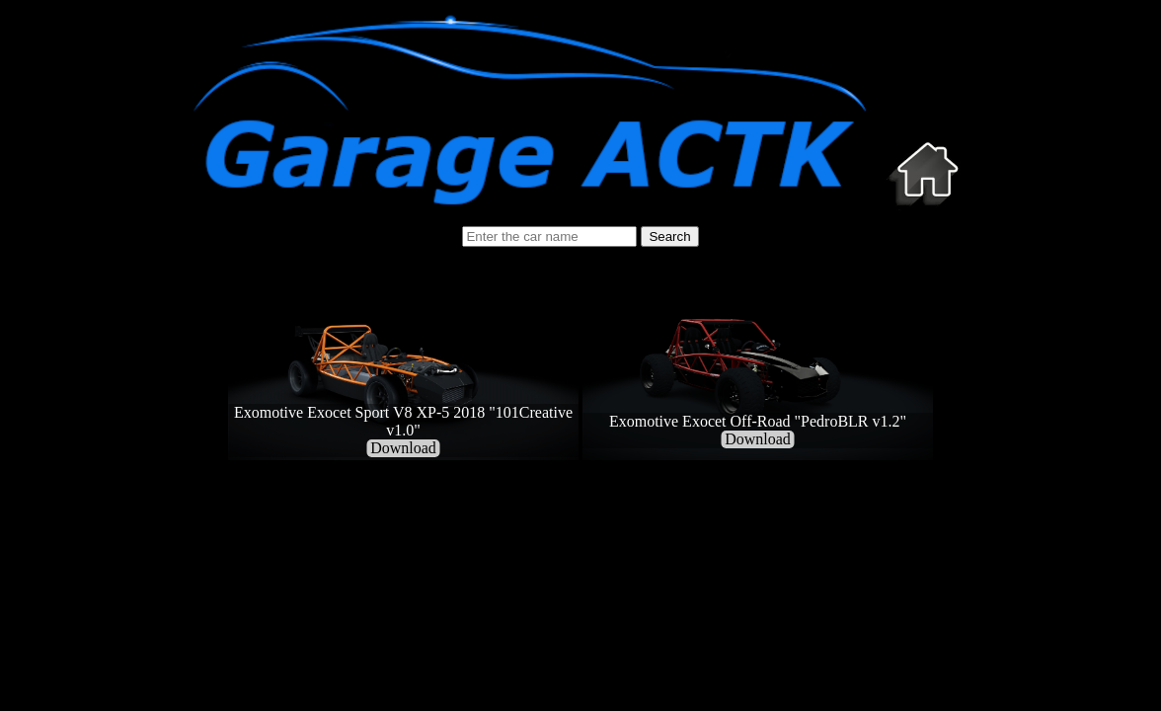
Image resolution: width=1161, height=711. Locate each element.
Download (403, 447)
